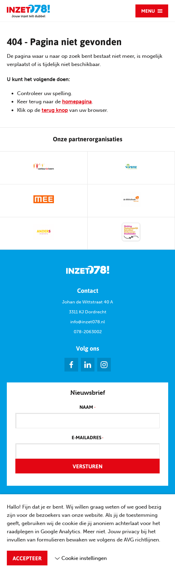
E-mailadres (87, 438)
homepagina (77, 102)
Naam (87, 407)
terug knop (55, 110)
